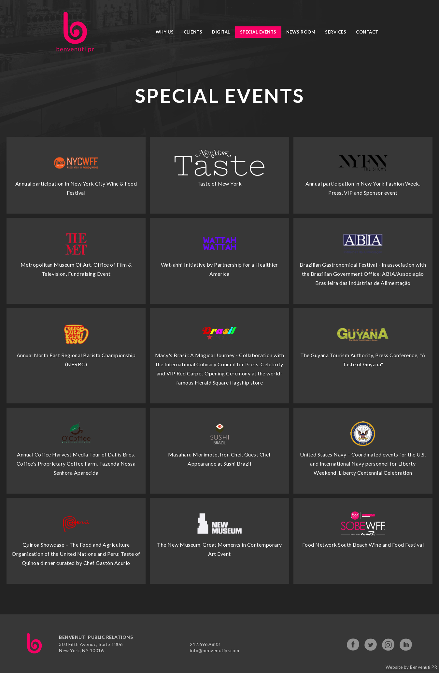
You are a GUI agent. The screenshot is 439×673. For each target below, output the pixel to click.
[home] (75, 32)
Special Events (258, 32)
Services (335, 32)
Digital (221, 32)
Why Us (165, 32)
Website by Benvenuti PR (411, 667)
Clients (193, 32)
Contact (367, 32)
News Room (301, 32)
